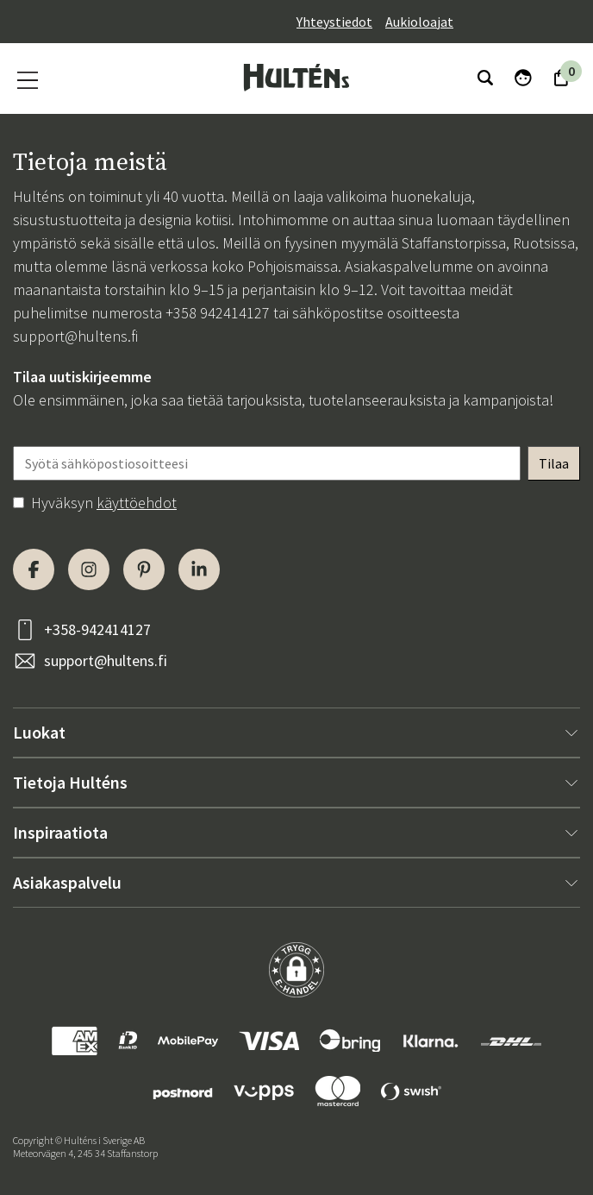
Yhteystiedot (334, 21)
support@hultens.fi (75, 336)
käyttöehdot (137, 503)
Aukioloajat (419, 21)
